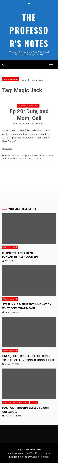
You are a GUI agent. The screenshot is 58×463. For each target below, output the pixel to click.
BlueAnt (8, 155)
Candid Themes (39, 456)
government (22, 402)
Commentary (9, 402)
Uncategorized (10, 247)
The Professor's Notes (29, 30)
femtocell (17, 155)
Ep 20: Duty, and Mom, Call (29, 114)
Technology (33, 105)
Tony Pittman (38, 158)
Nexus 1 (35, 155)
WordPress (35, 453)
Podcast (22, 105)
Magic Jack (26, 155)
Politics (34, 402)
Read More (7, 149)
